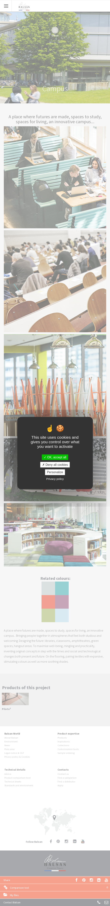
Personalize (55, 472)
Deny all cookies (55, 464)
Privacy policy (55, 478)
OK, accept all (55, 457)
